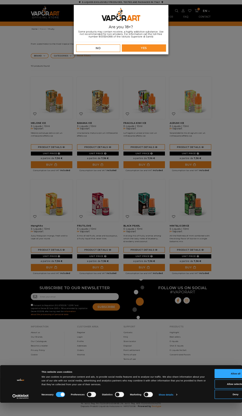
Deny (216, 407)
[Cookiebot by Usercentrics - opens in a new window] (20, 409)
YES (144, 48)
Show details (166, 407)
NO (98, 48)
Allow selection (215, 397)
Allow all (215, 386)
